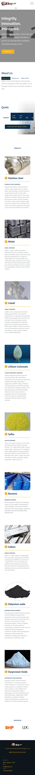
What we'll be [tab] (25, 78)
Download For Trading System (17, 126)
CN (16, 8)
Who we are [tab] (5, 78)
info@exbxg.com (7, 766)
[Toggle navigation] (32, 3)
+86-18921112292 (7, 770)
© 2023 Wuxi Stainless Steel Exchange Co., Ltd (17, 748)
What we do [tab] (15, 78)
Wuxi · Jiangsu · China (9, 762)
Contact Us (8, 51)
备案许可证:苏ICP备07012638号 (17, 750)
